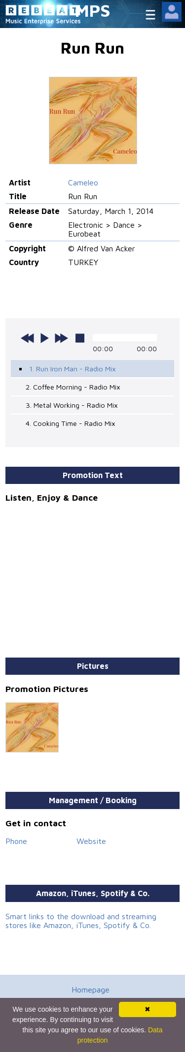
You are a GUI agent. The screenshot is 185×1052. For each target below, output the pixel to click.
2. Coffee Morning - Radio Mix (73, 387)
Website (91, 841)
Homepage (91, 989)
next (61, 338)
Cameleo (83, 182)
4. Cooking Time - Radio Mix (70, 423)
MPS (93, 10)
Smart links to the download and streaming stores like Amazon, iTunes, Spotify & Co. (80, 921)
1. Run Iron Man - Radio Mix (72, 368)
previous (28, 338)
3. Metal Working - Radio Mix (72, 405)
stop (80, 338)
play (44, 338)
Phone (16, 841)
